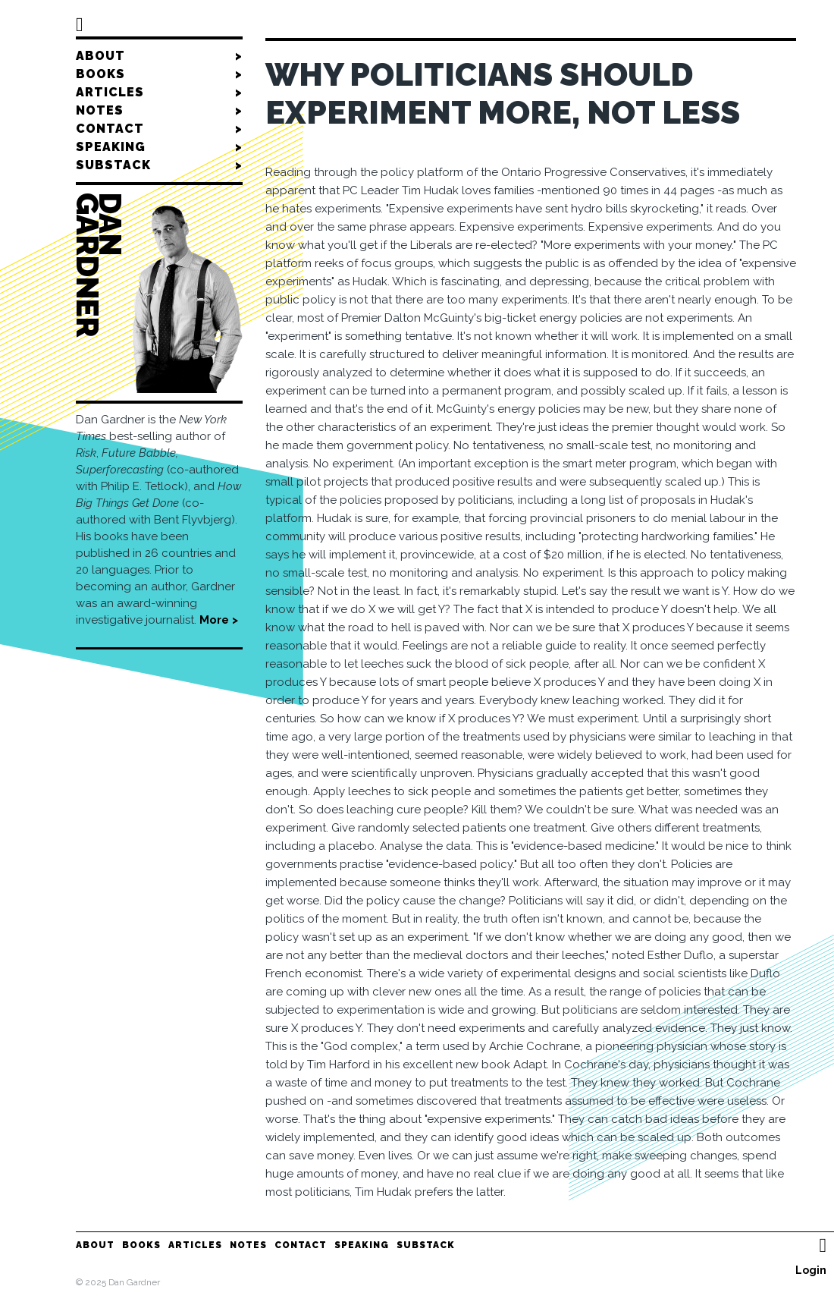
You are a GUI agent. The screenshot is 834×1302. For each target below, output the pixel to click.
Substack (159, 165)
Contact (159, 129)
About (159, 56)
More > (218, 620)
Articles (159, 92)
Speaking (159, 147)
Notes (159, 111)
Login (810, 1270)
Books (159, 74)
